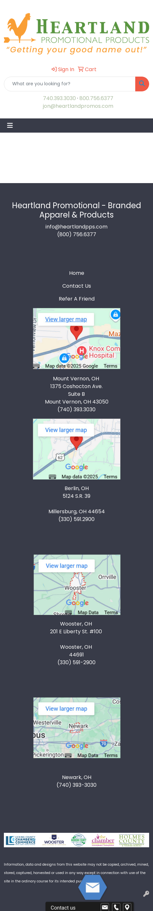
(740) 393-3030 (76, 785)
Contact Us (76, 286)
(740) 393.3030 (76, 409)
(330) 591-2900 (76, 662)
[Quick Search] (70, 84)
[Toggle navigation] (10, 125)
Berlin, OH (77, 488)
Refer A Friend (77, 298)
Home (76, 273)
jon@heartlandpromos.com (78, 106)
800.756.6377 (96, 98)
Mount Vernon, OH (76, 378)
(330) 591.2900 (76, 519)
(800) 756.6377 (76, 234)
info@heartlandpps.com (76, 226)
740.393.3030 (59, 98)
